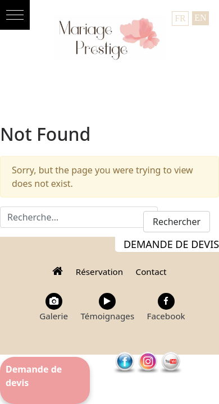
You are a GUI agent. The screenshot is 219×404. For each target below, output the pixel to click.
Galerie (53, 307)
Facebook (166, 307)
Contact (151, 271)
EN (200, 17)
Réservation (99, 271)
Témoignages (107, 307)
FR (180, 18)
